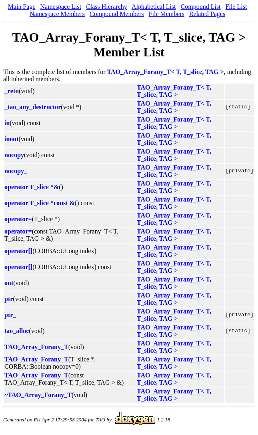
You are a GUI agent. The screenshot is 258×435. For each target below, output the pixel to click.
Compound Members (117, 13)
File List (236, 6)
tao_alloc (16, 330)
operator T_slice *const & (39, 203)
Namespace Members (57, 13)
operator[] (18, 250)
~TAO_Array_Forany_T (38, 394)
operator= (18, 219)
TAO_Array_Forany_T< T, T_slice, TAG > (165, 71)
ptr (8, 298)
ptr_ (10, 314)
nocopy (14, 155)
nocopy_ (15, 171)
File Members (166, 13)
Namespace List (61, 6)
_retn (11, 91)
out (8, 282)
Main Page (22, 6)
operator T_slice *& (31, 187)
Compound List (201, 6)
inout (11, 139)
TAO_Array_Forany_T (36, 346)
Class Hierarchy (106, 6)
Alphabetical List (154, 6)
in (7, 123)
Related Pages (207, 13)
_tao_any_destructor (32, 107)
